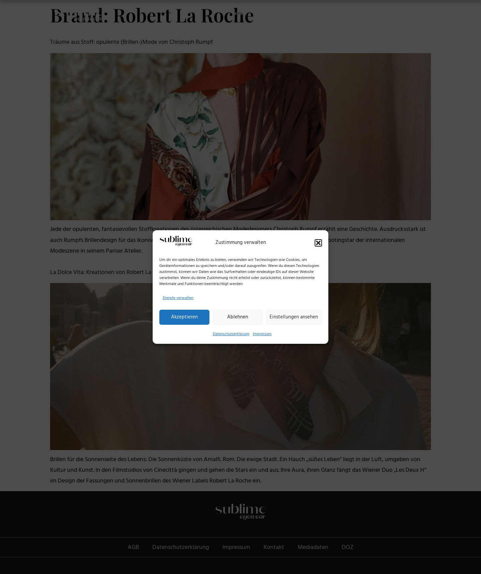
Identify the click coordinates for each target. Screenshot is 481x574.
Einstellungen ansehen (294, 316)
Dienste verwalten (178, 298)
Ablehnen (237, 316)
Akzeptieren (184, 316)
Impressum (262, 334)
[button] (318, 243)
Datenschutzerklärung (231, 334)
